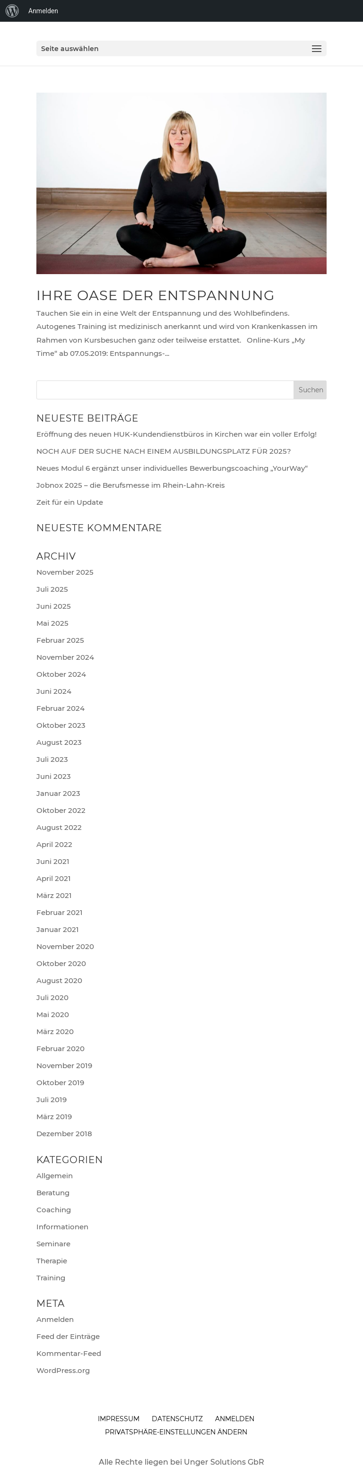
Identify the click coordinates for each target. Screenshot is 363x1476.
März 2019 (54, 1116)
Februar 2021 (59, 912)
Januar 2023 (58, 793)
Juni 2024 (53, 691)
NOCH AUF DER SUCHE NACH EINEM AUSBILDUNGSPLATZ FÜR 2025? (163, 451)
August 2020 (59, 980)
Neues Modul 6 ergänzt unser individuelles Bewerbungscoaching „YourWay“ (172, 468)
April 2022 (54, 844)
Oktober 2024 (61, 674)
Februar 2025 (60, 640)
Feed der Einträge (68, 1336)
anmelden (234, 1419)
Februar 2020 (60, 1048)
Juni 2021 (52, 861)
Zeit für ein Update (69, 502)
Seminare (53, 1243)
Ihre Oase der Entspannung (155, 295)
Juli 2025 (52, 589)
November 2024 (65, 657)
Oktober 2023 (61, 725)
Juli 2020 (52, 997)
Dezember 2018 (64, 1133)
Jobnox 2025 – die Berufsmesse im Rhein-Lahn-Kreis (130, 485)
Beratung (52, 1192)
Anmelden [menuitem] (43, 11)
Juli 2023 (52, 759)
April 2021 (53, 878)
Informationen (62, 1226)
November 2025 (65, 572)
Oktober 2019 (60, 1082)
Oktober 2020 (61, 963)
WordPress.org (63, 1370)
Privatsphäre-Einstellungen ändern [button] (176, 1432)
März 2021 (54, 895)
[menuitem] (12, 11)
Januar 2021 (57, 929)
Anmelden (55, 1319)
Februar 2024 (60, 708)
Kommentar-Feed (68, 1353)
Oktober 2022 (61, 810)
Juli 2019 (51, 1099)
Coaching (53, 1209)
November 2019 (64, 1065)
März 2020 (55, 1031)
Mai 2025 (52, 623)
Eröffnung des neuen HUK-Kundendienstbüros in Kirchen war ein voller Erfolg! (176, 434)
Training (50, 1277)
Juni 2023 (53, 776)
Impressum (118, 1419)
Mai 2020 (52, 1014)
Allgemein (54, 1175)
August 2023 (59, 742)
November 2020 (65, 946)
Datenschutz (177, 1419)
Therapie (51, 1260)
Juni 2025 (53, 606)
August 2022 (59, 827)
